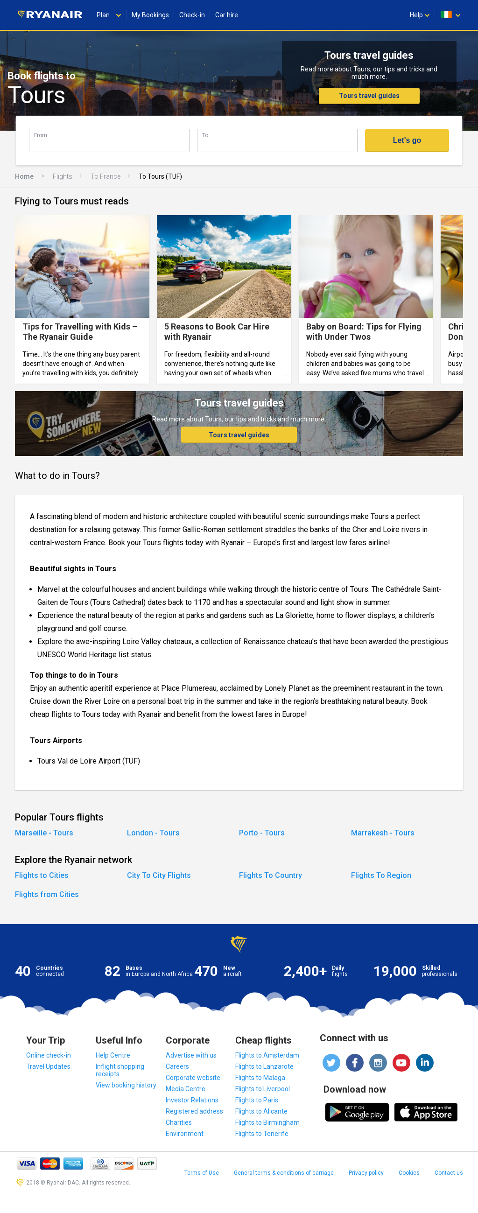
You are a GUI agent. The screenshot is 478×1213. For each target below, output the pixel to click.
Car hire (226, 15)
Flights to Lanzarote (264, 1066)
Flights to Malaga (260, 1077)
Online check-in (48, 1055)
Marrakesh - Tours (383, 832)
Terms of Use (201, 1173)
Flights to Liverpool (262, 1089)
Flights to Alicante (261, 1111)
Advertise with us (191, 1055)
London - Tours (153, 832)
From (40, 135)
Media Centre (185, 1089)
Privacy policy (366, 1173)
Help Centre (113, 1055)
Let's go (407, 140)
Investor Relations (192, 1100)
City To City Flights (159, 875)
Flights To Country (270, 875)
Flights (62, 176)
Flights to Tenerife (261, 1133)
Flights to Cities (42, 875)
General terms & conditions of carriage (284, 1173)
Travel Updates (48, 1066)
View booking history (126, 1085)
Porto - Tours (262, 832)
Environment (185, 1133)
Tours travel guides (369, 95)
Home (24, 176)
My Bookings (150, 15)
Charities (179, 1122)
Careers (177, 1066)
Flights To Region (381, 875)
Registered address (194, 1111)
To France (105, 176)
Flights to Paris (256, 1100)
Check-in (192, 15)
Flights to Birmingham (267, 1122)
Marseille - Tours (44, 832)
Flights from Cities (47, 894)
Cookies (409, 1173)
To (205, 135)
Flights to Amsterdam (267, 1055)
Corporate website (193, 1077)
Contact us (449, 1173)
